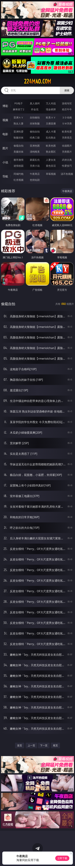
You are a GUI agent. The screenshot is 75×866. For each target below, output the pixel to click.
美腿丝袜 (18, 151)
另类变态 (67, 137)
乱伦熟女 (51, 137)
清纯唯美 (35, 151)
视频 (5, 120)
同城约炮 (18, 173)
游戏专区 (67, 103)
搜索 (66, 90)
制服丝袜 (18, 137)
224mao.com (37, 81)
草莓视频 (51, 173)
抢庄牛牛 (67, 109)
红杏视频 (18, 179)
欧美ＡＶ (51, 117)
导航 (5, 176)
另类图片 (67, 151)
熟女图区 (51, 151)
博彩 (5, 106)
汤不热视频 (67, 173)
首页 (19, 745)
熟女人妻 (18, 123)
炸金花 (34, 109)
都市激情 (18, 159)
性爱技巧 (67, 165)
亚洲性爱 (18, 131)
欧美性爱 (67, 131)
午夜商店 (35, 173)
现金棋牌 (51, 109)
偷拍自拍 (35, 131)
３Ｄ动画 (67, 117)
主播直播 (51, 123)
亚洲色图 (35, 145)
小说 (5, 162)
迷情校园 (18, 165)
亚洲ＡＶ (18, 117)
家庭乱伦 (35, 159)
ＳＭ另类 (67, 123)
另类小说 (35, 165)
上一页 (31, 745)
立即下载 (62, 858)
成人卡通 (51, 131)
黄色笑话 (51, 165)
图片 (5, 148)
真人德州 (35, 103)
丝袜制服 (35, 123)
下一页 (43, 745)
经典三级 (35, 137)
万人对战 (51, 103)
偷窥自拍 (18, 145)
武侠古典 (67, 159)
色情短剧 (35, 179)
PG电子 (18, 103)
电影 (5, 134)
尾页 (55, 745)
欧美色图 (51, 145)
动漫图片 (67, 145)
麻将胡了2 (18, 109)
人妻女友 (51, 159)
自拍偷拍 (35, 117)
